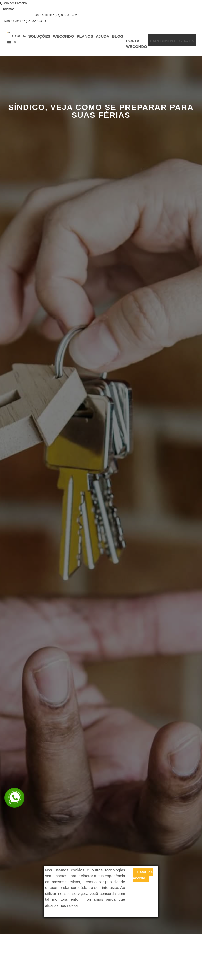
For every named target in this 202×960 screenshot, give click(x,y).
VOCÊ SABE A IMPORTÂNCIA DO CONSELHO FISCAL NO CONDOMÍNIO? (54, 746)
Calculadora (83, 654)
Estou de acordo (143, 875)
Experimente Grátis (31, 654)
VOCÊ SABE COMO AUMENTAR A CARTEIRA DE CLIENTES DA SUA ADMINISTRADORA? (54, 780)
